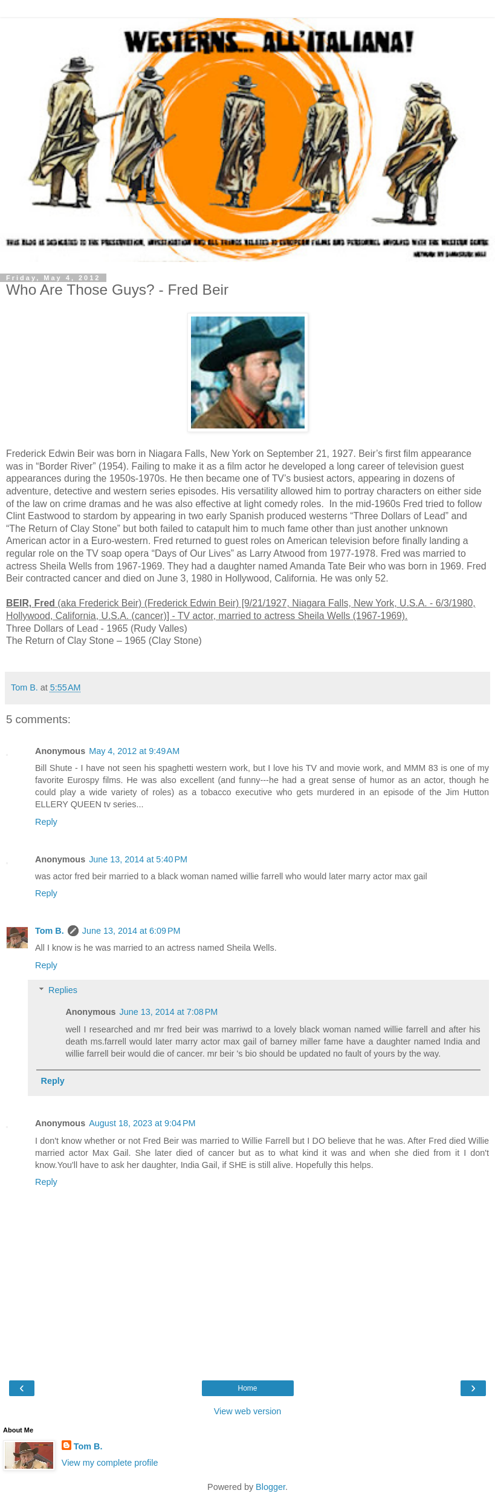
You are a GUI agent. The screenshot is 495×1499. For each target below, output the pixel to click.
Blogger (270, 1487)
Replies (62, 990)
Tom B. (49, 931)
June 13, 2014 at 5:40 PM (138, 859)
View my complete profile (110, 1463)
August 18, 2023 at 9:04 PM (142, 1123)
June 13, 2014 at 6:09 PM (131, 931)
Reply (46, 822)
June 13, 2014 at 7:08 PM (169, 1012)
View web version (248, 1411)
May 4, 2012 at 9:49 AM (134, 751)
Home (247, 1388)
